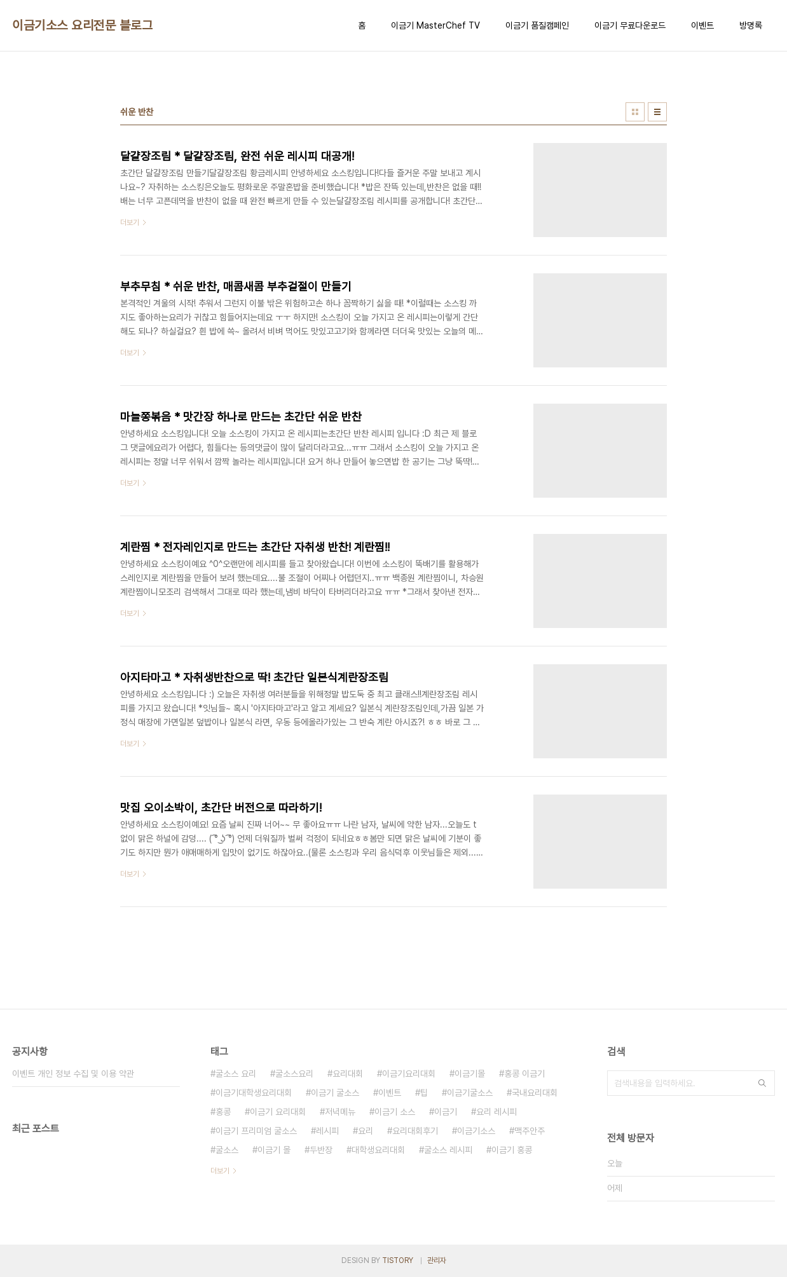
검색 (762, 1083)
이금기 (445, 1112)
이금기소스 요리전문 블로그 (82, 25)
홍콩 (223, 1112)
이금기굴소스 (470, 1093)
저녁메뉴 (340, 1112)
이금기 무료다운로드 (630, 25)
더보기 (219, 1170)
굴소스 (227, 1150)
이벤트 (702, 25)
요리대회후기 (415, 1131)
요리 (365, 1131)
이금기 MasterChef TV (435, 25)
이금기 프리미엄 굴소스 (256, 1131)
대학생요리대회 (378, 1150)
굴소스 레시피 (448, 1150)
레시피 (327, 1131)
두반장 (321, 1150)
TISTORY (397, 1260)
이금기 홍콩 (511, 1150)
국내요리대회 (535, 1093)
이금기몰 (470, 1074)
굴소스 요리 (236, 1074)
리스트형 (657, 111)
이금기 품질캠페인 (537, 25)
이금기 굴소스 (335, 1093)
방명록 (750, 25)
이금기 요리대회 (278, 1112)
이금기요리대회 (408, 1074)
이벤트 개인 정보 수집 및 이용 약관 (73, 1074)
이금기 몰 (274, 1150)
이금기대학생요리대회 (254, 1093)
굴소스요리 (294, 1074)
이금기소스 (476, 1131)
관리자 (436, 1260)
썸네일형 (635, 111)
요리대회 (347, 1074)
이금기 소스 (394, 1112)
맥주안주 (529, 1131)
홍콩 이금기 (524, 1074)
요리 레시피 (496, 1112)
